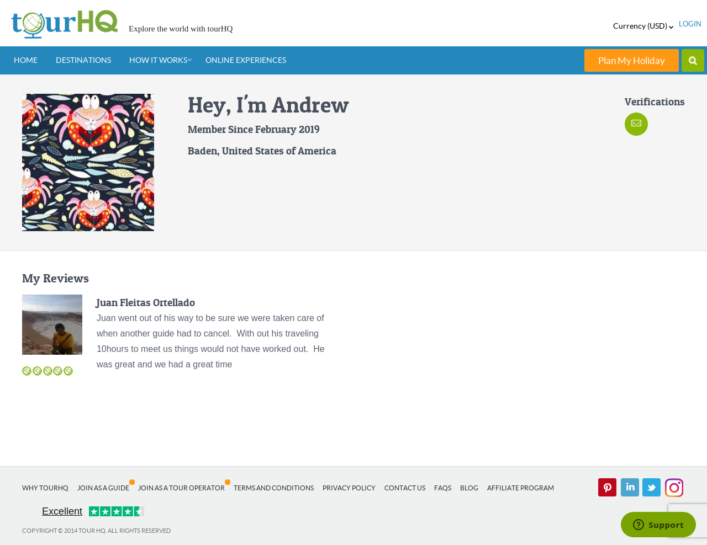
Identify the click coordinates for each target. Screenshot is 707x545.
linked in (629, 487)
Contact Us (404, 487)
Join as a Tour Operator (181, 487)
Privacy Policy (349, 487)
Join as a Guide (103, 487)
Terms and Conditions (274, 487)
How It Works (158, 60)
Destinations (83, 60)
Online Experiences (245, 60)
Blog (469, 487)
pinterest (607, 487)
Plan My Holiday (631, 60)
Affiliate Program (520, 487)
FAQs (442, 487)
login (690, 24)
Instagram (673, 487)
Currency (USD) (643, 26)
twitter (651, 487)
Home (26, 60)
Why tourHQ (45, 487)
